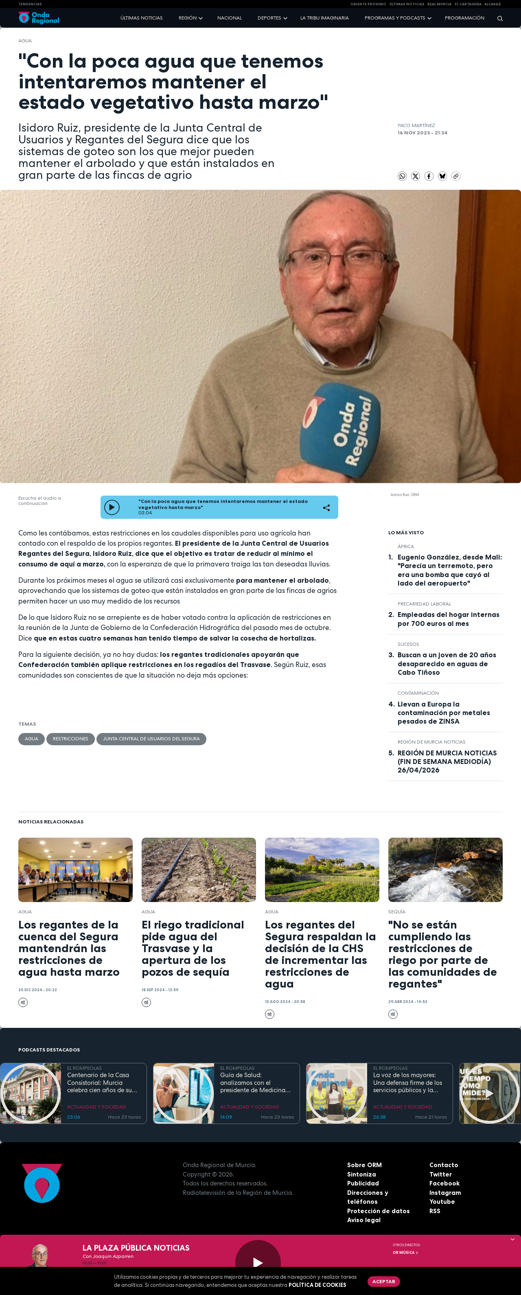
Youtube (442, 1201)
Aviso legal (364, 1220)
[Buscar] (497, 18)
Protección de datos (378, 1211)
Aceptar (383, 1281)
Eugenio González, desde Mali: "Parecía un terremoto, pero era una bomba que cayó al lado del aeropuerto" (450, 570)
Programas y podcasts (395, 18)
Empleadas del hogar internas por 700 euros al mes (448, 618)
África (406, 546)
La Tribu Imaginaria (324, 18)
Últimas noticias (141, 18)
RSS (434, 1211)
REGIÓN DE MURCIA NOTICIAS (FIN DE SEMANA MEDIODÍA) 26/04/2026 (447, 761)
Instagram (445, 1192)
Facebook (444, 1183)
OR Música (406, 1252)
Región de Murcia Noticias (432, 742)
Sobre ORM (364, 1165)
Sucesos (408, 644)
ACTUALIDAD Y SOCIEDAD (96, 1107)
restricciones (70, 738)
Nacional (229, 18)
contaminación (418, 693)
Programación (464, 18)
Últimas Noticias (407, 4)
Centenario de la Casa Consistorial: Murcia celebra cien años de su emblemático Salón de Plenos (99, 1082)
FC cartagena (468, 4)
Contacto (443, 1165)
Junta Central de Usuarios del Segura (151, 738)
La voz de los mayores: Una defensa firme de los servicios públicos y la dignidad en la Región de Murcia (408, 1082)
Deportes (269, 18)
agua (25, 40)
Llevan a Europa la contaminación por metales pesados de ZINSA (444, 712)
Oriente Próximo (368, 4)
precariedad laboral (424, 604)
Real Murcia (439, 4)
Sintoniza (361, 1174)
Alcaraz (492, 4)
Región (188, 18)
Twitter (440, 1174)
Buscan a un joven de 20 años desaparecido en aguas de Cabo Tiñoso (447, 663)
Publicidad (363, 1183)
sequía (396, 912)
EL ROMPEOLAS (84, 1068)
